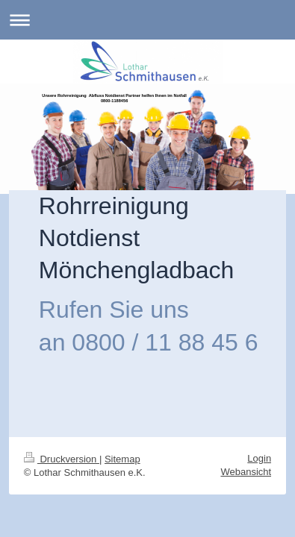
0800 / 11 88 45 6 (165, 342)
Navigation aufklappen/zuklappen (147, 20)
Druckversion (61, 459)
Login (259, 458)
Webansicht (245, 471)
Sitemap (122, 459)
